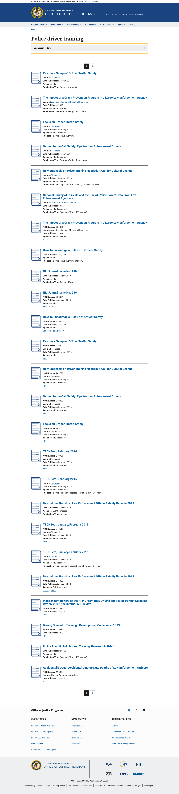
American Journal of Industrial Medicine (69, 102)
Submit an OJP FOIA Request (43, 750)
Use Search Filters (42, 48)
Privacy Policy (59, 786)
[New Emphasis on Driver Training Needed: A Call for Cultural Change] (36, 180)
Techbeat (55, 77)
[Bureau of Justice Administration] (109, 766)
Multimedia (76, 732)
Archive (114, 726)
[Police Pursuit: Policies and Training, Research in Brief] (36, 656)
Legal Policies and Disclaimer (80, 786)
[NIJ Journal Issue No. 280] (36, 281)
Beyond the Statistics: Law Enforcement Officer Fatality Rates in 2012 (88, 503)
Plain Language (44, 786)
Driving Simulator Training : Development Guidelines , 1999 (81, 625)
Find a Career (37, 744)
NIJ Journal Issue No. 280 (60, 271)
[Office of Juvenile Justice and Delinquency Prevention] (109, 776)
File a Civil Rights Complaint (43, 726)
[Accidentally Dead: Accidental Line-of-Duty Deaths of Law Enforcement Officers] (36, 677)
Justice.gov (148, 786)
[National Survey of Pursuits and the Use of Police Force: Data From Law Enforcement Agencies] (36, 205)
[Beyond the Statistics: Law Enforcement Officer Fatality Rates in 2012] (36, 513)
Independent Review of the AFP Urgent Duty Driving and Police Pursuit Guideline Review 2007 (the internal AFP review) (95, 602)
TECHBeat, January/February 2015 (66, 524)
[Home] (69, 12)
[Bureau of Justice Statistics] (124, 767)
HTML (46, 239)
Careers (129, 14)
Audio (53, 590)
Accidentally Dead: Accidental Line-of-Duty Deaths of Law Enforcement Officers (95, 667)
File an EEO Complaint (40, 738)
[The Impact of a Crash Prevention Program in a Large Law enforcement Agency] (36, 107)
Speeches (75, 744)
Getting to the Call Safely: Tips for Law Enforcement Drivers (82, 146)
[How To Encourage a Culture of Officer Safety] (36, 260)
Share (148, 16)
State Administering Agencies (124, 744)
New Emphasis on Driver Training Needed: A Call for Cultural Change (87, 170)
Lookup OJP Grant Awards (122, 732)
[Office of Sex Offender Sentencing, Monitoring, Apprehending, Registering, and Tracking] (138, 775)
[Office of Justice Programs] (37, 12)
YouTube (47, 331)
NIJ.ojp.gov (58, 331)
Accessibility (30, 786)
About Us (109, 14)
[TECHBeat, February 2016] (36, 461)
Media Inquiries (78, 726)
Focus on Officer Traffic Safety (63, 122)
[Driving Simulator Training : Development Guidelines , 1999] (36, 635)
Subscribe (139, 14)
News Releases (77, 738)
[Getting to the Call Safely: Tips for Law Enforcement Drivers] (36, 156)
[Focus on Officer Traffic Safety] (36, 132)
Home (33, 29)
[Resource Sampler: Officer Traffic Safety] (36, 83)
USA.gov (137, 786)
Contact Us (119, 14)
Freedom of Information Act (119, 786)
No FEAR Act (100, 786)
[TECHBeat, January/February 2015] (36, 534)
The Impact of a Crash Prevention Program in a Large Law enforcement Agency (95, 97)
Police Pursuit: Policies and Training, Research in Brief (78, 646)
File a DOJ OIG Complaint (42, 732)
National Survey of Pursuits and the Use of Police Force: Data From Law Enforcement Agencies (90, 196)
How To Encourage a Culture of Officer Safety (73, 250)
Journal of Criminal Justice (63, 202)
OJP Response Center (120, 738)
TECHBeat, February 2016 (60, 451)
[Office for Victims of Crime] (124, 775)
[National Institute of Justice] (138, 766)
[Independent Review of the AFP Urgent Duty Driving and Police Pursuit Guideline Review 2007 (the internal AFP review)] (36, 610)
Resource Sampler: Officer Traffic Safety (70, 73)
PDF (45, 306)
